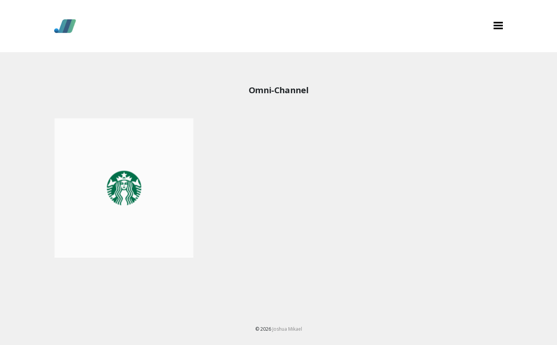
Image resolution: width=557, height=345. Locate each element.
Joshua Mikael (287, 329)
